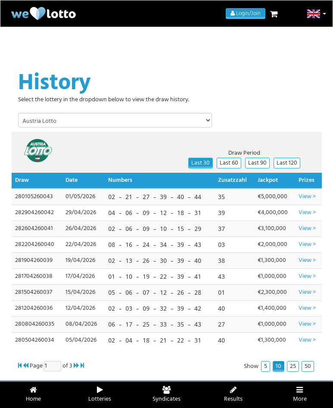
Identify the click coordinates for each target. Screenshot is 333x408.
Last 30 (200, 163)
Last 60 (229, 163)
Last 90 (257, 163)
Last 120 (287, 163)
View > (307, 197)
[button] (317, 13)
